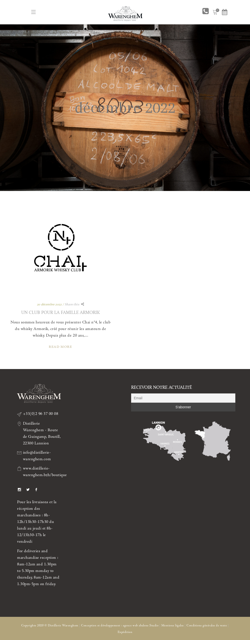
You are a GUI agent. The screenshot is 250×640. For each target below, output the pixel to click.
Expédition (125, 632)
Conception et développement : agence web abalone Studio (119, 625)
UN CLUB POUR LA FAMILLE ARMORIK (60, 312)
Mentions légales (172, 625)
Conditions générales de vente (207, 625)
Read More (60, 347)
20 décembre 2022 (49, 304)
